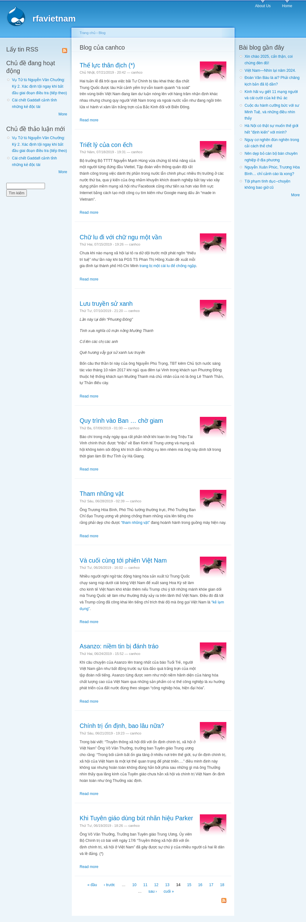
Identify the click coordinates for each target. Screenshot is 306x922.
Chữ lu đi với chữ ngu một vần (121, 237)
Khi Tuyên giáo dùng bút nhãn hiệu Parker (136, 818)
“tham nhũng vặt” (135, 522)
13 (167, 885)
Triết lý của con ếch (106, 144)
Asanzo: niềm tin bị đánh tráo (119, 646)
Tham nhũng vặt (102, 493)
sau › (152, 891)
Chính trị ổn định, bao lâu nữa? (122, 725)
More (62, 114)
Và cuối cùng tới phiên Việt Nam (123, 560)
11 (145, 885)
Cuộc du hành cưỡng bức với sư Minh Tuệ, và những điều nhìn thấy (271, 111)
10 (134, 885)
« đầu (92, 885)
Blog (102, 33)
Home (287, 6)
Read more (89, 120)
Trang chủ (88, 33)
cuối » (169, 891)
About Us (263, 6)
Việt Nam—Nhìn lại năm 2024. (270, 70)
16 (200, 885)
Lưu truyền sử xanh (106, 303)
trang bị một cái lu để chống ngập (168, 266)
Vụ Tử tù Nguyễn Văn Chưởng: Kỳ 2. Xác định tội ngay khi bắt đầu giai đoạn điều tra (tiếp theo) (39, 86)
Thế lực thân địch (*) (107, 65)
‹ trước (109, 885)
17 (211, 885)
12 (156, 885)
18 (222, 885)
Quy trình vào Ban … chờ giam (121, 420)
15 (189, 885)
